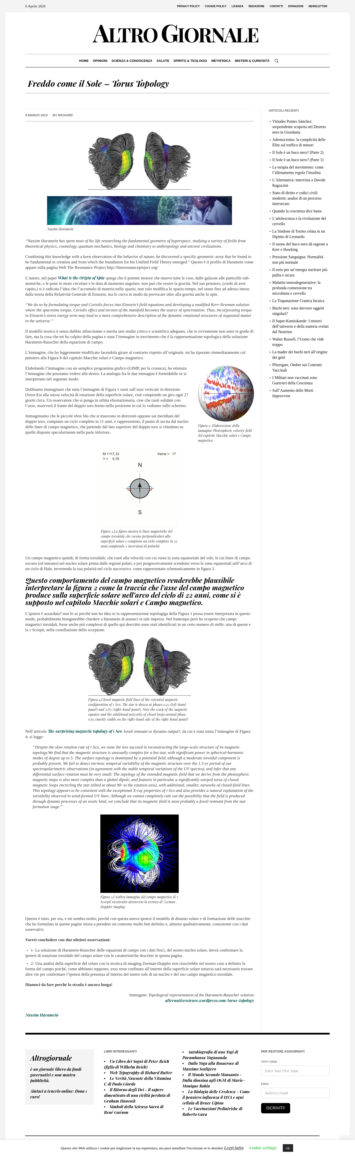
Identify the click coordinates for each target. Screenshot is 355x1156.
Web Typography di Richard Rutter (141, 1072)
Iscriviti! (275, 1108)
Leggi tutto (234, 1147)
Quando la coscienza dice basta (297, 211)
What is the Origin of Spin (81, 277)
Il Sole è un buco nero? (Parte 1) (297, 160)
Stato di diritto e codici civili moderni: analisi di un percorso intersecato (296, 198)
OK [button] (288, 1148)
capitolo (78, 602)
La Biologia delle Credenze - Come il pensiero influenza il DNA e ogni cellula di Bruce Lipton (216, 1097)
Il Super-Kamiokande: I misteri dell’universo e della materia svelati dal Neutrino (300, 326)
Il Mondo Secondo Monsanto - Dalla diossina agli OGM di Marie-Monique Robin (213, 1080)
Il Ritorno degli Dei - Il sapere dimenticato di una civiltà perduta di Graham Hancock (137, 1095)
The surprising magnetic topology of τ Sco (85, 731)
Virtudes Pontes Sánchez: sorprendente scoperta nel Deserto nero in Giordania (299, 126)
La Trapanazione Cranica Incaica (298, 301)
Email (265, 1083)
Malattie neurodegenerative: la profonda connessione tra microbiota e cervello (296, 287)
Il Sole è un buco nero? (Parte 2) (297, 152)
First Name (269, 1061)
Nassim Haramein (41, 1015)
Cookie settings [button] (263, 1147)
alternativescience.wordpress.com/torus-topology (209, 1000)
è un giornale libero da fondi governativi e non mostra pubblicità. (55, 1075)
